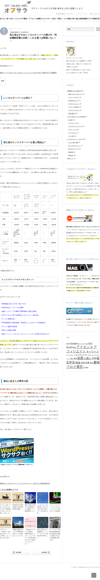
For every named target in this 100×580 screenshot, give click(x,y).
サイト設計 (71, 136)
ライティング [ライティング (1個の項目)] (91, 355)
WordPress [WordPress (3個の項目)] (71, 347)
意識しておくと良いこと (75, 94)
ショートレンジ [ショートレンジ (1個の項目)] (70, 355)
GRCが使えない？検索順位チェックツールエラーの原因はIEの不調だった (42, 534)
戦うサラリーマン (73, 149)
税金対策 (70, 152)
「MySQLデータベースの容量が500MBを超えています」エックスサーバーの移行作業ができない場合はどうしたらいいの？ (30, 537)
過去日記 (70, 155)
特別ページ (70, 158)
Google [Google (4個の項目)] (73, 343)
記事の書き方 (72, 113)
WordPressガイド (73, 100)
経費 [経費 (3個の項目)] (87, 363)
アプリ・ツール (72, 129)
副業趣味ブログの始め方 (74, 91)
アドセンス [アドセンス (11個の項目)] (84, 347)
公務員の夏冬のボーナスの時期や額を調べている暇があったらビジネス (17, 533)
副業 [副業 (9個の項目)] (80, 358)
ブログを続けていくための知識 (76, 116)
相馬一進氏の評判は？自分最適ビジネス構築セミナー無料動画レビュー (30, 508)
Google (70, 120)
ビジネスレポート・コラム (74, 139)
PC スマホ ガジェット (74, 145)
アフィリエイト (72, 132)
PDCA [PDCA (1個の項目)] (86, 343)
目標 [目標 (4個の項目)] (94, 358)
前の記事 (18, 552)
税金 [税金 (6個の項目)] (78, 362)
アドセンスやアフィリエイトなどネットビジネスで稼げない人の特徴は (54, 508)
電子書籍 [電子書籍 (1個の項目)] (85, 367)
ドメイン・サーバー (17, 28)
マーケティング (72, 123)
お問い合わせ (94, 14)
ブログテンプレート (73, 103)
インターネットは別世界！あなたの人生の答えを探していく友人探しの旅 (42, 509)
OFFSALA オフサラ (84, 567)
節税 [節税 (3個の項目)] (83, 363)
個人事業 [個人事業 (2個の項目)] (73, 358)
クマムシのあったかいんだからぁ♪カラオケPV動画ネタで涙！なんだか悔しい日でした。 (5, 509)
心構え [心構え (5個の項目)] (87, 358)
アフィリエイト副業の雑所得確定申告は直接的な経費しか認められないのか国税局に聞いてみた (54, 535)
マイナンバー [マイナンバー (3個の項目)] (81, 355)
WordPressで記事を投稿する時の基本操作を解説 (17, 507)
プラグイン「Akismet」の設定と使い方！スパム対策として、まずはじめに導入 (5, 534)
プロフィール (81, 14)
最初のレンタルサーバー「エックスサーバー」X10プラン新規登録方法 (25, 483)
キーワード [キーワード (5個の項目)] (92, 351)
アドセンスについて (73, 110)
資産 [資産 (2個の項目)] (91, 363)
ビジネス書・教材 (73, 142)
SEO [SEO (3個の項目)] (90, 343)
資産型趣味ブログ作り (65, 14)
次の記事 (43, 552)
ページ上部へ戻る (95, 575)
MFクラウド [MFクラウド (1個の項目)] (81, 343)
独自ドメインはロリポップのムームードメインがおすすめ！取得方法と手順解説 (28, 73)
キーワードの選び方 (73, 107)
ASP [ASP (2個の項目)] (68, 344)
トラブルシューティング (75, 126)
